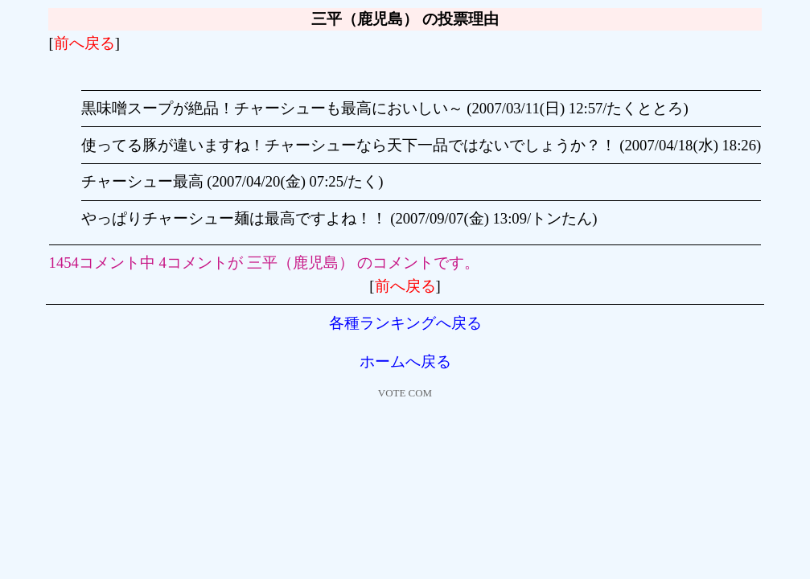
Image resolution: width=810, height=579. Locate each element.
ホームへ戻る (405, 361)
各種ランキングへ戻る (405, 322)
